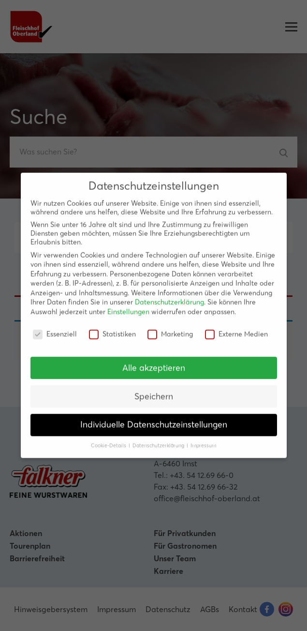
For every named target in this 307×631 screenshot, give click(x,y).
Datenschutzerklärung (169, 295)
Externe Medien (236, 327)
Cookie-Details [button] (109, 439)
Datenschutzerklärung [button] (159, 439)
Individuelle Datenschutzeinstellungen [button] (153, 418)
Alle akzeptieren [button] (153, 360)
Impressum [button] (203, 439)
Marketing (170, 327)
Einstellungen (128, 305)
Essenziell (55, 327)
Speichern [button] (153, 389)
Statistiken (112, 327)
